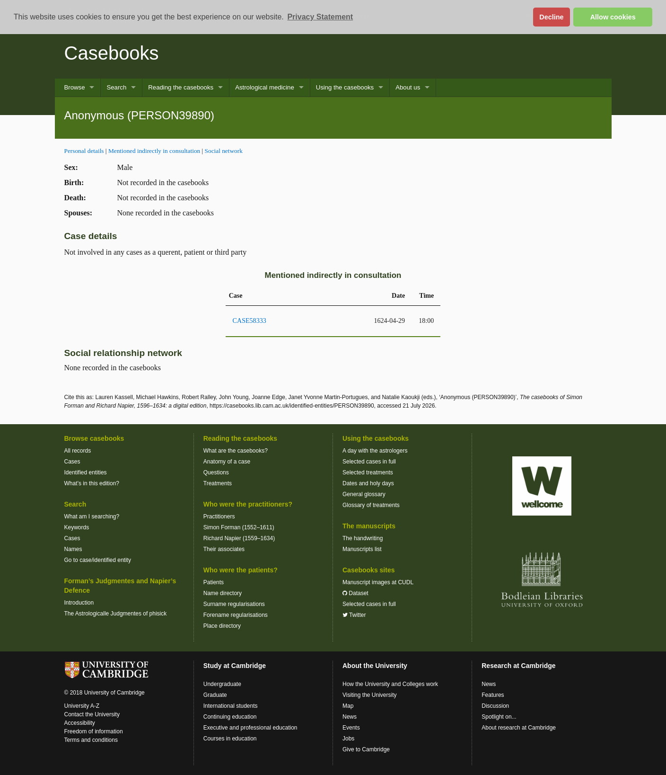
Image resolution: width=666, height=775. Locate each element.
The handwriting (362, 538)
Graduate (215, 695)
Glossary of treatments (371, 505)
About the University (374, 665)
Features (493, 695)
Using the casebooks (345, 87)
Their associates (224, 549)
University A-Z (82, 706)
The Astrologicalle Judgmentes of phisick (115, 613)
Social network (224, 150)
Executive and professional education (250, 727)
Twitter (354, 615)
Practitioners (219, 516)
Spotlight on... (499, 716)
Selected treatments (367, 472)
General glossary (364, 494)
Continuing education (230, 716)
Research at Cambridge (518, 665)
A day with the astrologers (374, 450)
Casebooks (111, 53)
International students (230, 706)
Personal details (84, 150)
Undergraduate (222, 684)
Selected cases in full (369, 461)
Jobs (348, 738)
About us (407, 87)
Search (116, 87)
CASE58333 (249, 320)
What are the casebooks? (235, 450)
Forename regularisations (235, 615)
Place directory (222, 626)
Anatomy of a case (226, 461)
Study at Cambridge (234, 665)
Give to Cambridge (366, 749)
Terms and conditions (91, 740)
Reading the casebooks (180, 87)
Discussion (495, 706)
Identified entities (85, 472)
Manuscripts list (362, 549)
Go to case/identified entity (97, 560)
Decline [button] (551, 17)
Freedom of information (93, 731)
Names (73, 549)
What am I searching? (92, 516)
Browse (74, 87)
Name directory (222, 593)
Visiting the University (369, 695)
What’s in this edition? (92, 483)
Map (347, 706)
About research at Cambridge (519, 727)
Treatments (217, 483)
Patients (213, 582)
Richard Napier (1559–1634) (239, 538)
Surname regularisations (234, 604)
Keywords (76, 527)
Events (351, 727)
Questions (216, 472)
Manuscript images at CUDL (377, 582)
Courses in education (230, 738)
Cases (72, 461)
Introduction (79, 602)
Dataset (355, 593)
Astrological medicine (264, 87)
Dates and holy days (368, 483)
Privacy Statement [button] (320, 17)
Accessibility (79, 723)
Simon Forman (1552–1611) (238, 527)
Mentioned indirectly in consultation (154, 150)
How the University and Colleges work (390, 684)
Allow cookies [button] (613, 17)
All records (77, 450)
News (349, 716)
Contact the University (92, 714)
